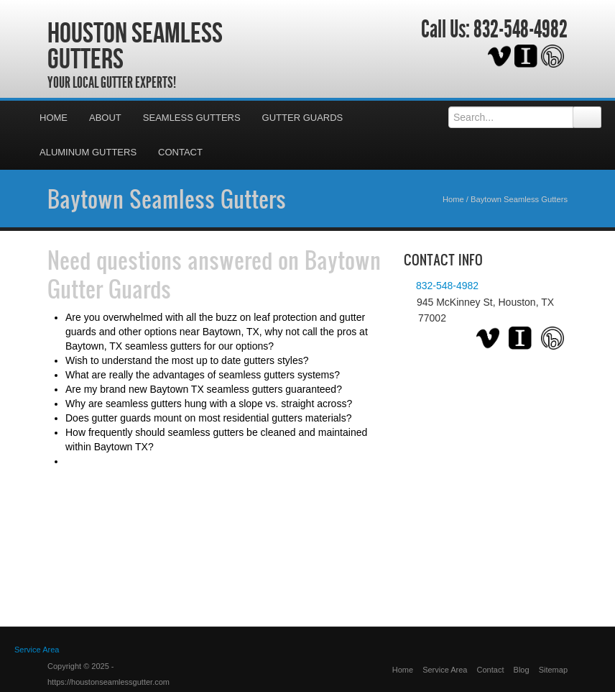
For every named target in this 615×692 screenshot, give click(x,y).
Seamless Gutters (192, 117)
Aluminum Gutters (88, 152)
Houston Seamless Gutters (135, 45)
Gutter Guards (302, 117)
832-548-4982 (520, 29)
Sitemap (553, 669)
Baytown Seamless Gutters (166, 198)
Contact (180, 152)
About (105, 117)
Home (54, 117)
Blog (522, 669)
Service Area (444, 669)
